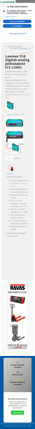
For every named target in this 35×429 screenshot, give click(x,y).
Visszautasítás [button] (17, 26)
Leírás (9, 158)
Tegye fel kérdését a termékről (16, 114)
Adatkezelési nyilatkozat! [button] (10, 16)
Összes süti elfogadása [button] (17, 21)
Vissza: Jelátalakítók (22, 53)
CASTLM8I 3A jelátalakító (18, 48)
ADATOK (17, 158)
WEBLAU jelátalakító (15, 47)
